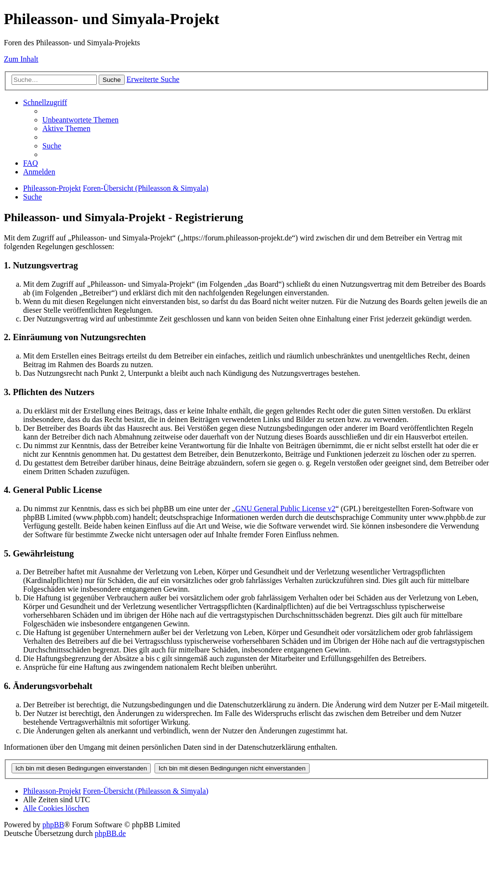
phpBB (53, 825)
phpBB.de (110, 833)
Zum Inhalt (21, 59)
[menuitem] (80, 120)
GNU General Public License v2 (285, 508)
